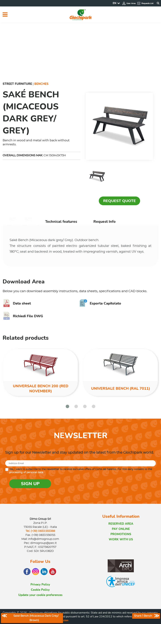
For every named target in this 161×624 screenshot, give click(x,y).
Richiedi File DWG (23, 316)
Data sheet (17, 303)
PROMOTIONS (120, 534)
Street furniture (17, 84)
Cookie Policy (40, 590)
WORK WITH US (121, 539)
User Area (129, 3)
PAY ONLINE (121, 529)
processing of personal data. (26, 472)
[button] (67, 406)
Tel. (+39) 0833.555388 (40, 531)
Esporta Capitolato (100, 303)
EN (114, 3)
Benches (41, 84)
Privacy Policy (40, 585)
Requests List (145, 3)
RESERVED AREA (120, 524)
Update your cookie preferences (40, 595)
